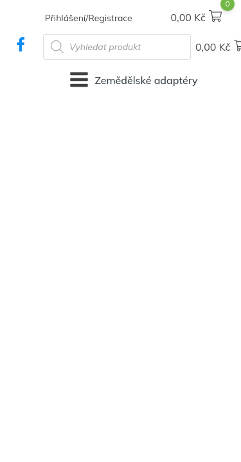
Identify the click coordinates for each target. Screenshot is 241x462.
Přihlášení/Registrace (88, 18)
